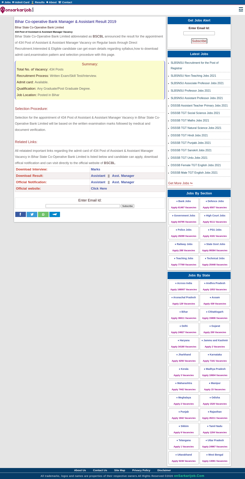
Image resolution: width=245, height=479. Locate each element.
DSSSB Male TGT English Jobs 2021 (194, 172)
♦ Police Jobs (183, 232)
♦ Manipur (214, 386)
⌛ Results (38, 2)
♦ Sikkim (184, 429)
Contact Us (100, 470)
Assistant (98, 176)
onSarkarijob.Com (189, 476)
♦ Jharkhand (184, 357)
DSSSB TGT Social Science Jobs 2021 (195, 113)
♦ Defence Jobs (215, 204)
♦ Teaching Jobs (183, 261)
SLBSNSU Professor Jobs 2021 (191, 90)
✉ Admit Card (20, 2)
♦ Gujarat (214, 329)
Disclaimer (164, 470)
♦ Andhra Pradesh (215, 286)
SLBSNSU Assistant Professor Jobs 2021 (197, 98)
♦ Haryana (183, 343)
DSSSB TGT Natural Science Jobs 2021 (196, 127)
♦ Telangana (184, 443)
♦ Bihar (183, 314)
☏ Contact (65, 2)
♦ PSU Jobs (215, 232)
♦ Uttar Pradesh (214, 443)
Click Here (99, 188)
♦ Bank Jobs (183, 204)
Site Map (119, 470)
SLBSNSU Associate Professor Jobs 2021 (197, 83)
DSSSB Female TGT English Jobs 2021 (196, 165)
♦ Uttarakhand (184, 457)
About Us (80, 470)
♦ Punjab (184, 414)
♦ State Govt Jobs (214, 247)
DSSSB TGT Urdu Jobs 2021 (189, 157)
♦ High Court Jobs (215, 218)
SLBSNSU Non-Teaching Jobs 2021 (193, 75)
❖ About (51, 2)
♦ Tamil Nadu (215, 429)
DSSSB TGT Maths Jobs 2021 (190, 120)
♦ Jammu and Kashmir (215, 343)
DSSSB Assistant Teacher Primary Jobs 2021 (199, 105)
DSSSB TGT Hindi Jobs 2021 (189, 135)
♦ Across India (183, 286)
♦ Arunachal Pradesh (183, 300)
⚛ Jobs (6, 2)
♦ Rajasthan (214, 414)
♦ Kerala (184, 372)
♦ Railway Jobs (183, 247)
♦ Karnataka (215, 357)
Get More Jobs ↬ (180, 183)
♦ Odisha (215, 400)
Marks (95, 169)
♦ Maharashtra (184, 386)
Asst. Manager (123, 176)
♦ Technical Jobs (214, 261)
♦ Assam (214, 300)
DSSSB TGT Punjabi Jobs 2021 (191, 142)
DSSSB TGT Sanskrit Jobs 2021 (191, 150)
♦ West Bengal (214, 457)
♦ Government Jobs (183, 218)
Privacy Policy (141, 470)
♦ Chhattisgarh (214, 314)
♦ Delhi (183, 329)
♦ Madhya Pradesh (214, 372)
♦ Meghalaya (184, 400)
